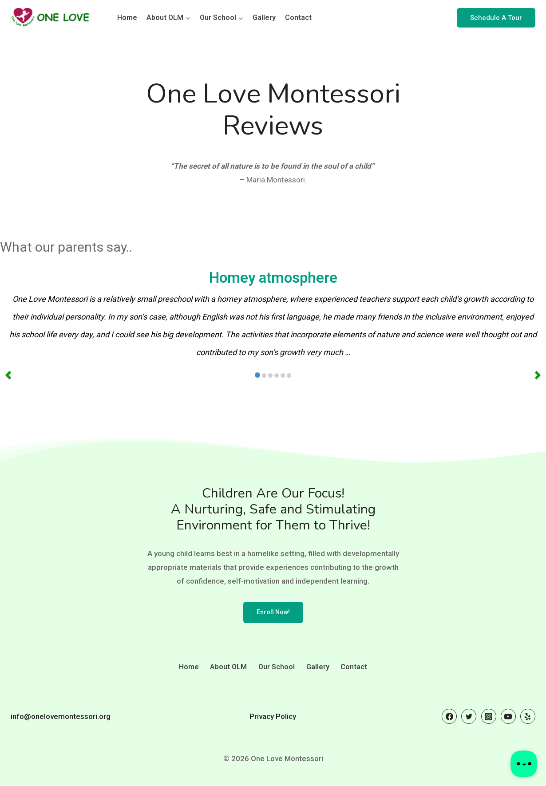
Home (127, 17)
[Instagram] (488, 716)
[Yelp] (527, 716)
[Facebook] (449, 716)
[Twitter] (468, 716)
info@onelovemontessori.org (61, 716)
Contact (298, 17)
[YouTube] (508, 716)
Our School (276, 667)
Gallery (264, 17)
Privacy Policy (272, 716)
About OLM (228, 667)
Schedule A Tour (496, 18)
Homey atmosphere (273, 278)
